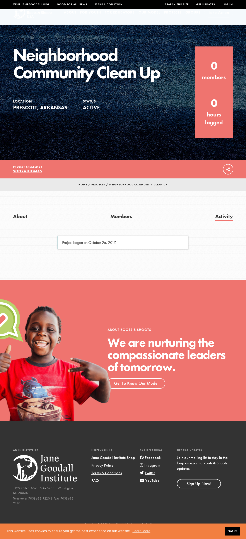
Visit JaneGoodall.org (31, 4)
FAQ (95, 488)
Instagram (150, 473)
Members (121, 224)
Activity (224, 224)
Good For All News (72, 4)
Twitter (147, 481)
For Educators (120, 20)
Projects (173, 20)
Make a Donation (109, 4)
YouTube (149, 488)
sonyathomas (27, 179)
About (70, 20)
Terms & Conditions (106, 481)
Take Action (218, 21)
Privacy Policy (102, 473)
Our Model (149, 20)
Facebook (150, 465)
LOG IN (228, 4)
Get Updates (205, 4)
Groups (193, 20)
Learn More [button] (141, 531)
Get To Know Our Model (136, 391)
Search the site (177, 4)
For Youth (90, 20)
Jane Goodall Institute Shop (113, 465)
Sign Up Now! (198, 492)
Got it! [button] (232, 531)
